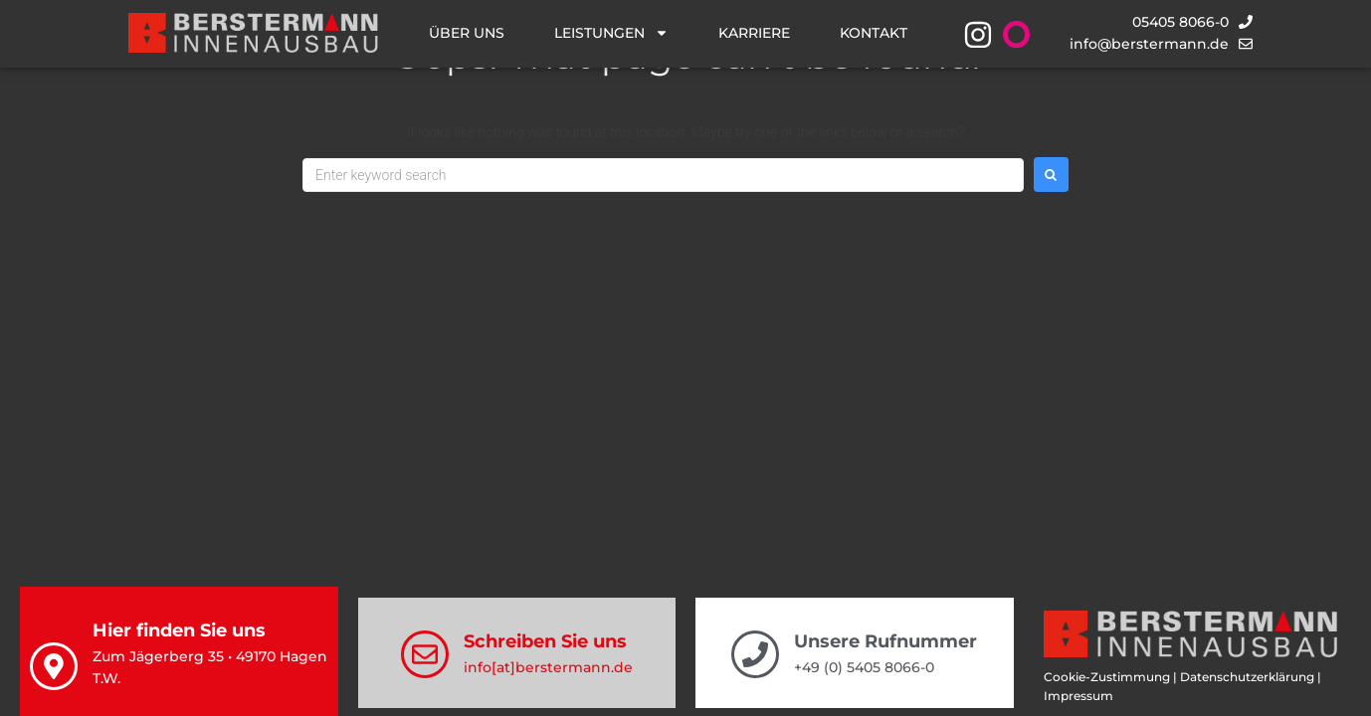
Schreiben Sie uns (545, 641)
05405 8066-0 (1180, 22)
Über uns (466, 33)
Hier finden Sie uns (179, 630)
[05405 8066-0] (1246, 22)
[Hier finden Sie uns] (54, 666)
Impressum (1078, 695)
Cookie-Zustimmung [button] (1107, 676)
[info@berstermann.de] (1246, 44)
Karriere (754, 33)
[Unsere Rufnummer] (755, 654)
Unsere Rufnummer (885, 641)
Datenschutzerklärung (1247, 676)
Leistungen (611, 33)
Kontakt (873, 33)
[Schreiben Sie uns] (425, 654)
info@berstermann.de (1149, 44)
